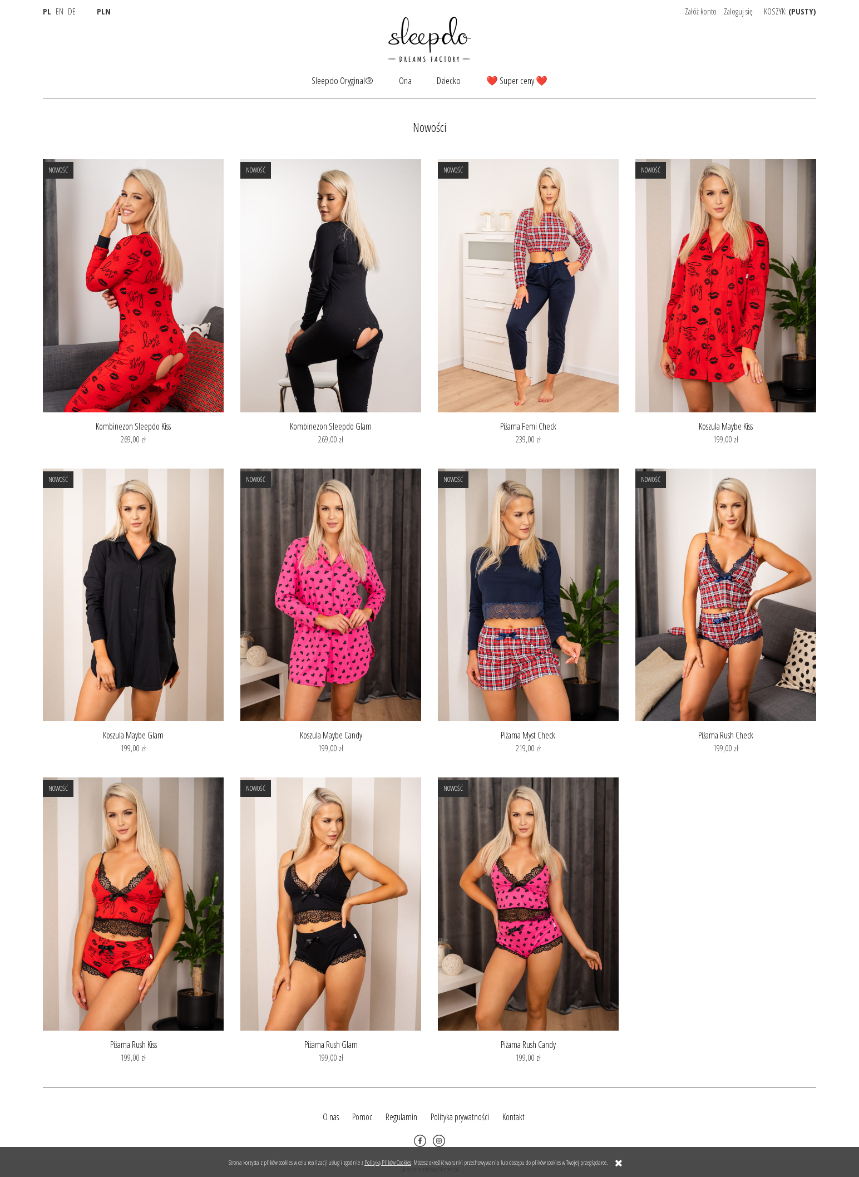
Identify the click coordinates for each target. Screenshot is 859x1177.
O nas (331, 1117)
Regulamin (401, 1117)
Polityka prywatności (460, 1117)
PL (47, 11)
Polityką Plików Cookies (387, 1162)
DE (72, 11)
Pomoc (362, 1117)
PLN (104, 11)
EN (59, 11)
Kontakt (513, 1117)
